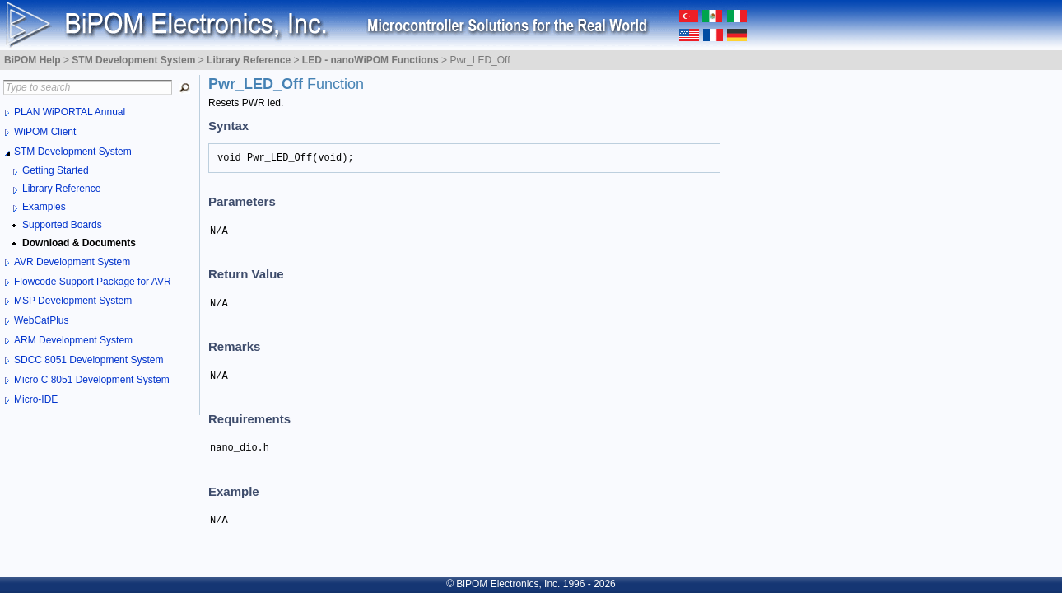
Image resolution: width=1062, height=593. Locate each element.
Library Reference (61, 188)
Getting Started (55, 170)
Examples (44, 206)
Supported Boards (62, 225)
